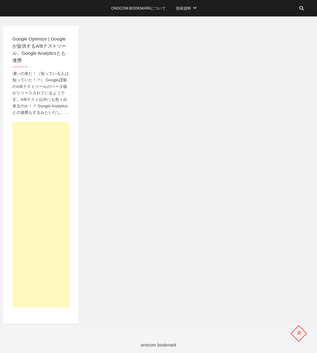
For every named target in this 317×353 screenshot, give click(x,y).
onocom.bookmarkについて (138, 8)
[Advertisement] (40, 215)
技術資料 (183, 8)
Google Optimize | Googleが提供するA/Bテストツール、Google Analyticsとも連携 (39, 49)
